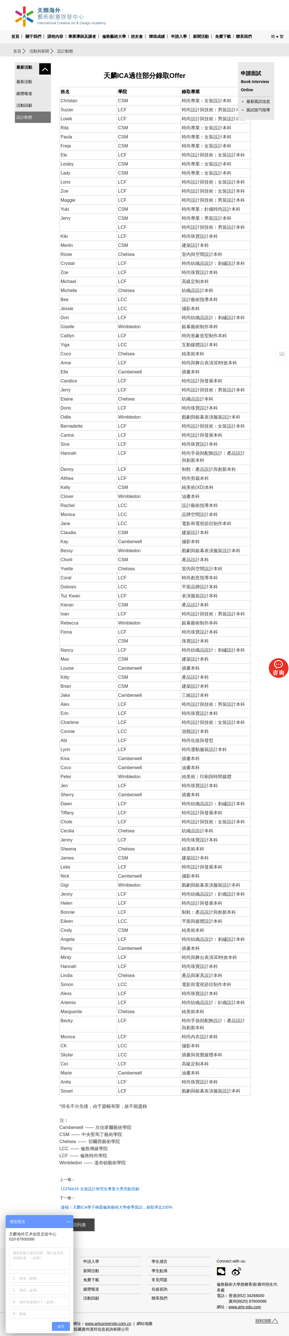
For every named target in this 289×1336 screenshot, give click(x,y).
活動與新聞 (39, 51)
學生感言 (159, 1261)
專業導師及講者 (82, 36)
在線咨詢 (159, 1289)
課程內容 (55, 36)
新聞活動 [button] (201, 36)
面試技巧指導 (258, 110)
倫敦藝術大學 (114, 36)
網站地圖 (144, 1323)
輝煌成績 (157, 36)
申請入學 (179, 36)
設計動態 (24, 117)
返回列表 (77, 1224)
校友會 (137, 36)
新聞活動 (91, 1270)
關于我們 (33, 36)
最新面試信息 (258, 101)
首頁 (15, 36)
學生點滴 (159, 1270)
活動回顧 (24, 105)
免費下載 (223, 36)
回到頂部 (263, 1320)
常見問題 (159, 1280)
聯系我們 (244, 36)
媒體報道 (24, 93)
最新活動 (24, 81)
